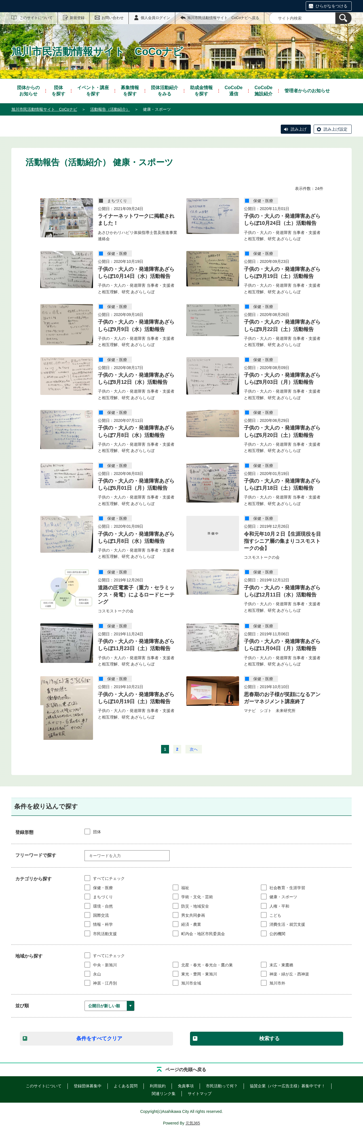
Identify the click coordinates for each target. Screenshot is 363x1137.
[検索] (343, 18)
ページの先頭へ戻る (185, 1069)
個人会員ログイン (155, 18)
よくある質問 (126, 1086)
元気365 (192, 1123)
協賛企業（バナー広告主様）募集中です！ (287, 1086)
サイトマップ (200, 1093)
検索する (269, 1038)
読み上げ (299, 129)
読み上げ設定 (335, 129)
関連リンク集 (164, 1093)
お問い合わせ (113, 18)
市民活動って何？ (222, 1086)
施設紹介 (263, 90)
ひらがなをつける (331, 6)
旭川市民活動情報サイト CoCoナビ (44, 109)
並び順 (22, 1005)
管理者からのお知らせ (307, 90)
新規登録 (77, 18)
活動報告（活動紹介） (110, 109)
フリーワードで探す (35, 855)
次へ (194, 749)
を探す (58, 90)
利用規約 (158, 1086)
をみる (164, 90)
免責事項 (186, 1086)
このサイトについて (36, 18)
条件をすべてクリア (99, 1038)
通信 (233, 90)
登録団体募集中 (88, 1086)
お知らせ (28, 90)
